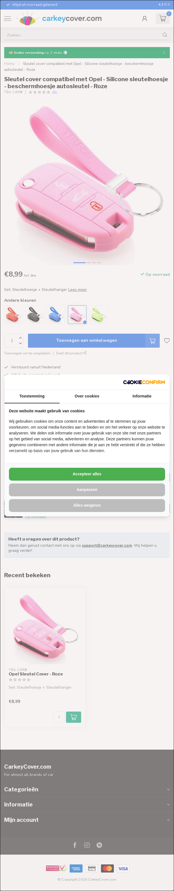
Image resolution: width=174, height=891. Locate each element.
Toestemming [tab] (31, 396)
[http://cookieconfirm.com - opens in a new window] (144, 382)
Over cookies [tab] (87, 396)
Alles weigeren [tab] (87, 505)
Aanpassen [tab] (87, 489)
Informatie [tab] (142, 396)
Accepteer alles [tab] (87, 474)
